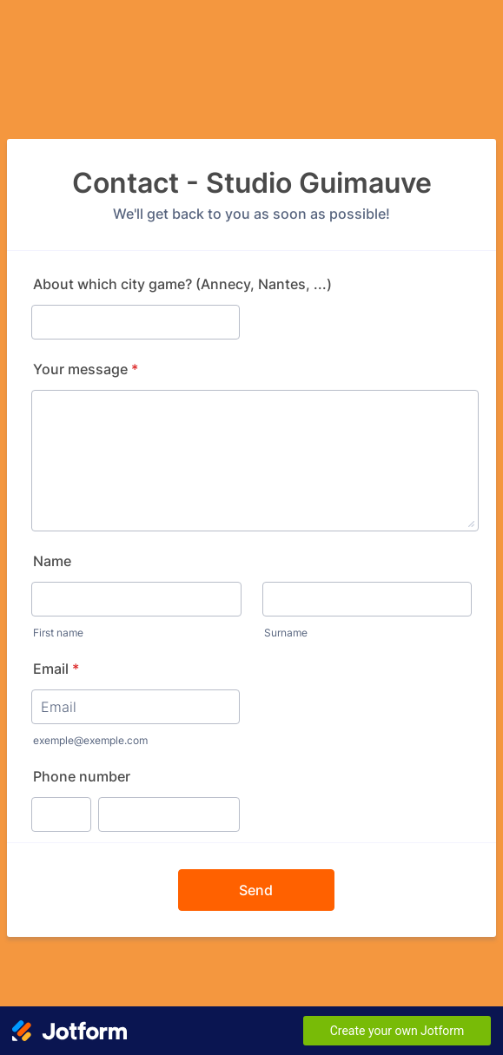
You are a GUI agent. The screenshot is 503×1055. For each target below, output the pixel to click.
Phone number (81, 776)
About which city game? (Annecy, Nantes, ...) (182, 284)
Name (52, 561)
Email (56, 668)
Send (256, 890)
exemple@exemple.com (90, 740)
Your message (85, 369)
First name (58, 632)
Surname (286, 632)
